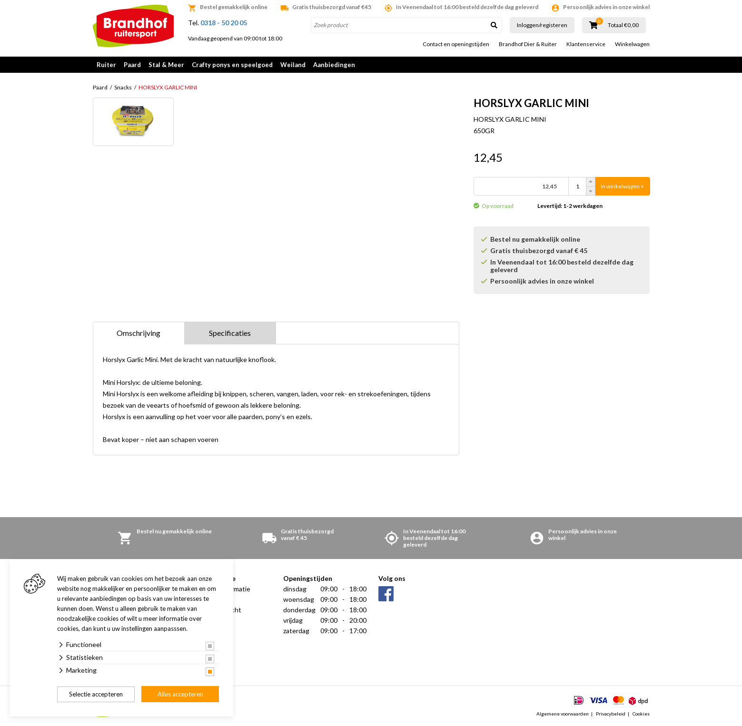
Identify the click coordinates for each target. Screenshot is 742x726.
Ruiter (106, 65)
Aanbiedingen (334, 65)
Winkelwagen (632, 44)
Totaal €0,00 (623, 25)
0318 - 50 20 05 (223, 23)
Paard (132, 65)
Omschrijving (138, 332)
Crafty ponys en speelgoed (232, 65)
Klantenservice (585, 44)
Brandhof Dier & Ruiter (528, 44)
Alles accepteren (180, 694)
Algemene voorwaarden (562, 713)
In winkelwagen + (622, 186)
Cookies (641, 713)
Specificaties (230, 332)
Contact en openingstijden (456, 44)
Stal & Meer (166, 65)
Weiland (293, 65)
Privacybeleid (610, 713)
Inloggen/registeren (542, 25)
